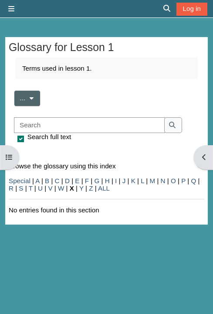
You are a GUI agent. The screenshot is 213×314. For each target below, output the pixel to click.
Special (19, 180)
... (30, 97)
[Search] (89, 125)
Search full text (49, 136)
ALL (104, 188)
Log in (192, 8)
